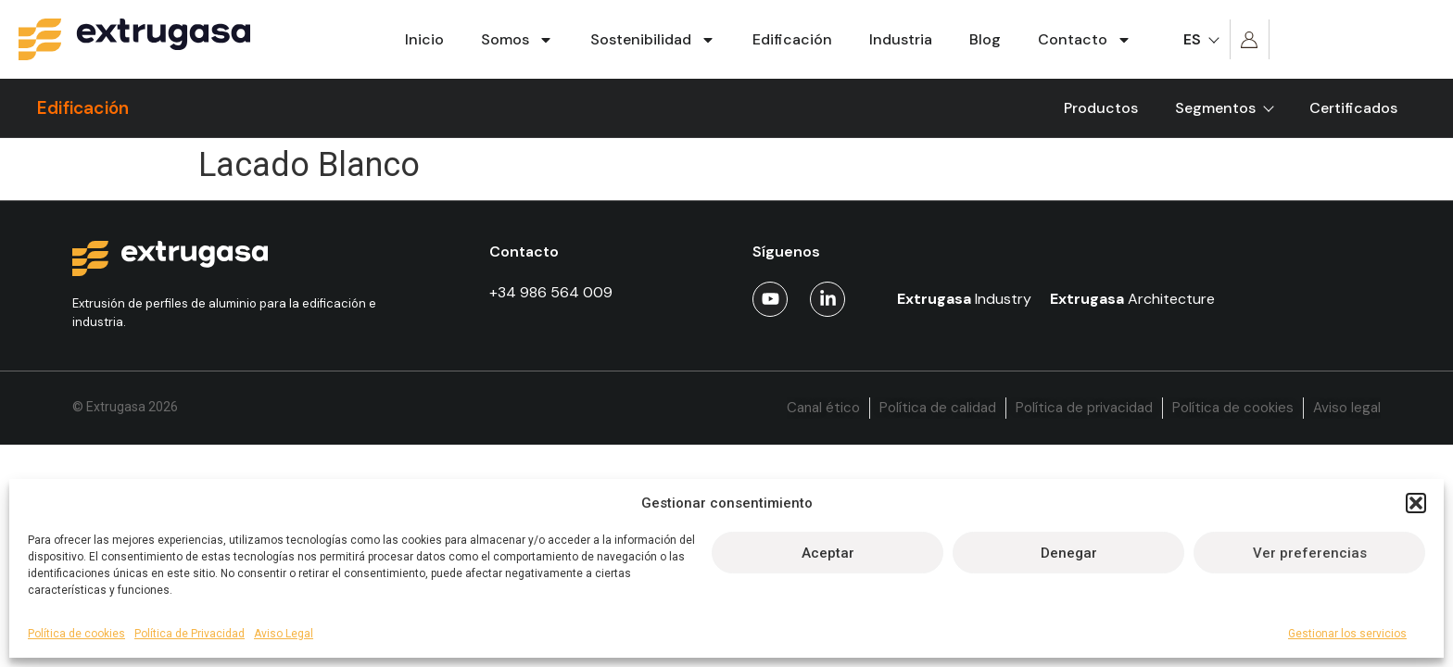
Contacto (1084, 40)
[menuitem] (1200, 40)
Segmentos (1223, 108)
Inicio (424, 39)
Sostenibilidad (652, 40)
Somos (517, 40)
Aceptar (828, 553)
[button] (1416, 503)
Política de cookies (76, 633)
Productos (1101, 108)
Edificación (792, 39)
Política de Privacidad (189, 633)
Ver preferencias (1310, 553)
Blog (985, 39)
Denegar (1069, 553)
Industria (900, 39)
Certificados (1353, 108)
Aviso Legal (283, 633)
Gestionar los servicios (1347, 633)
